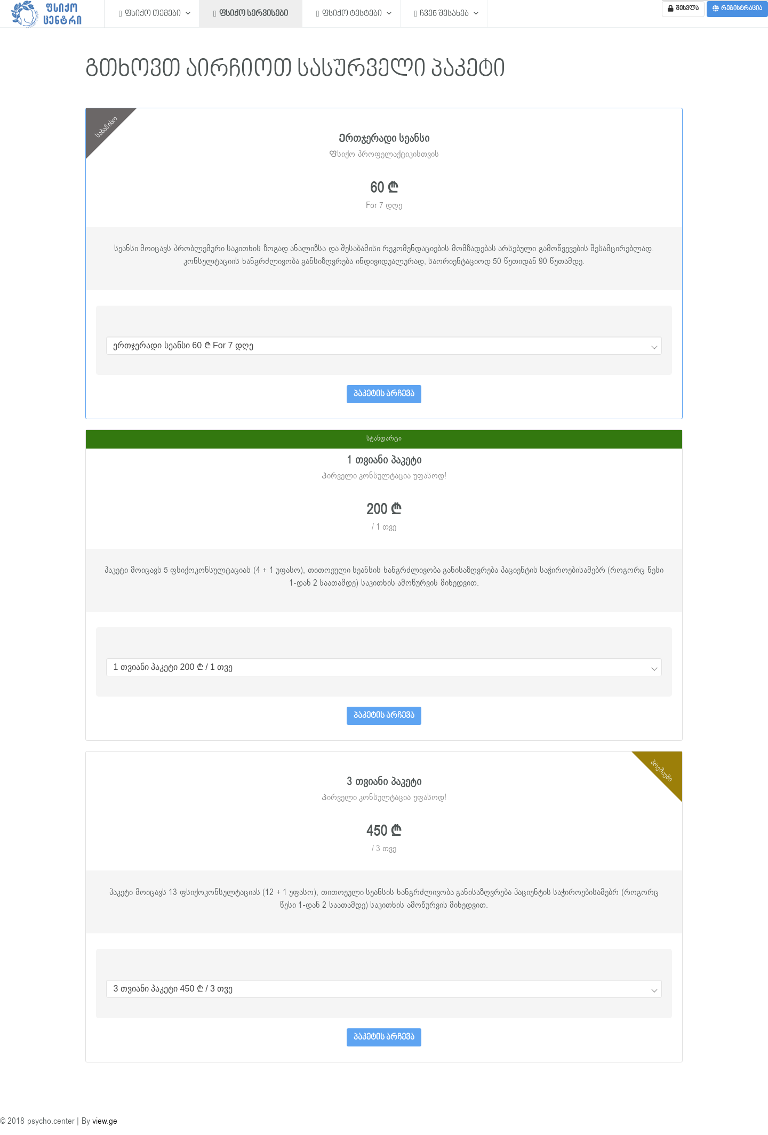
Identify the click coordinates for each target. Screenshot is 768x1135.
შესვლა (683, 8)
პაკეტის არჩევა (384, 394)
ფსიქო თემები (150, 13)
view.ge (104, 1121)
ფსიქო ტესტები (349, 13)
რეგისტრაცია (737, 8)
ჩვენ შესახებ (442, 13)
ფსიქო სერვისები (250, 13)
